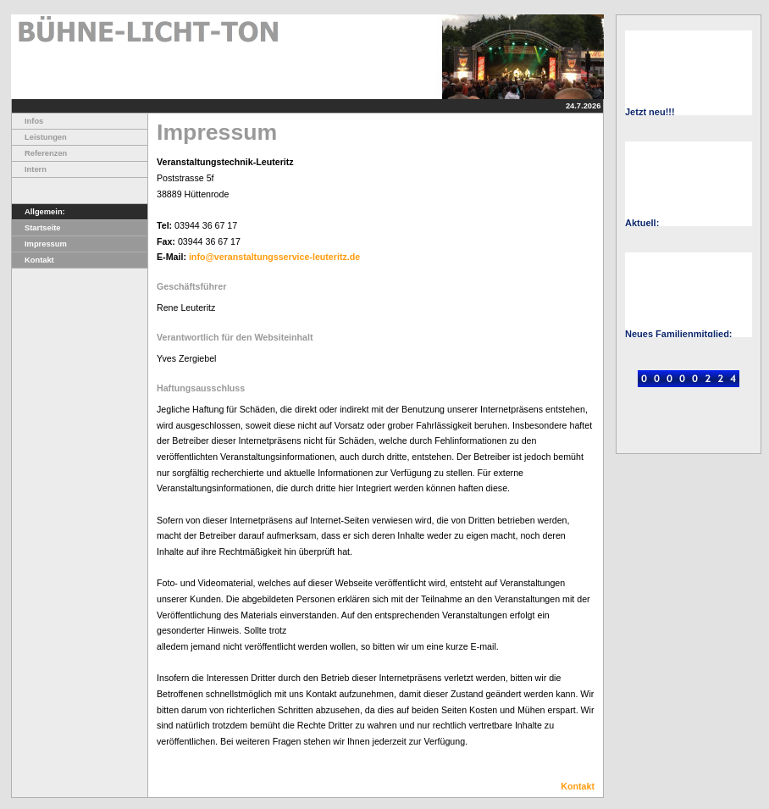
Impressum (39, 244)
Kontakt (33, 260)
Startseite (36, 228)
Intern (29, 169)
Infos (27, 121)
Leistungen (39, 137)
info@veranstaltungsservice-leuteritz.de (274, 257)
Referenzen (39, 153)
